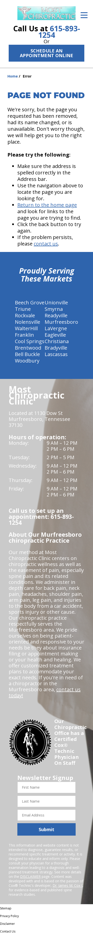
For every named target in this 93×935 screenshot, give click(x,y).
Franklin (24, 334)
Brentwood (28, 347)
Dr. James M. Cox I (67, 885)
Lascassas (56, 354)
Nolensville (27, 322)
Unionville (56, 302)
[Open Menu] (84, 15)
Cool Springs (29, 341)
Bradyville (56, 347)
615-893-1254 (59, 31)
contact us (46, 243)
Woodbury (27, 360)
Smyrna (54, 309)
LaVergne (56, 328)
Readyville (56, 315)
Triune (23, 309)
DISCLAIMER (30, 876)
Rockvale (25, 315)
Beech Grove (29, 302)
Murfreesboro (61, 322)
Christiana (57, 341)
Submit (46, 829)
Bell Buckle (27, 354)
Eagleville (55, 334)
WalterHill (26, 328)
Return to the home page (47, 205)
